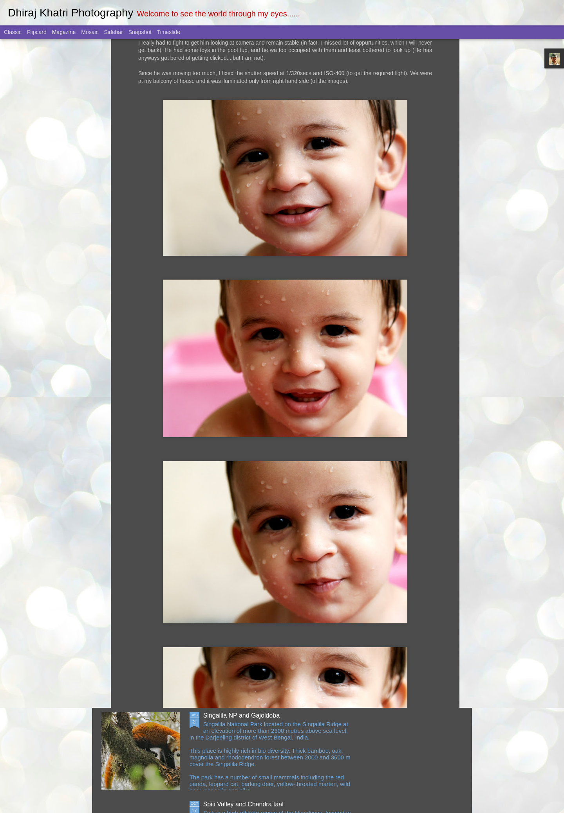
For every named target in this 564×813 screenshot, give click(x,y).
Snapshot (140, 32)
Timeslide (168, 32)
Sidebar (113, 32)
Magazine (64, 32)
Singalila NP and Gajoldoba (241, 715)
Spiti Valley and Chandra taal (243, 804)
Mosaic (89, 32)
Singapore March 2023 (235, 626)
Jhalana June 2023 (229, 449)
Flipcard (37, 32)
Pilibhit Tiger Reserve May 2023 (247, 538)
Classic (13, 32)
